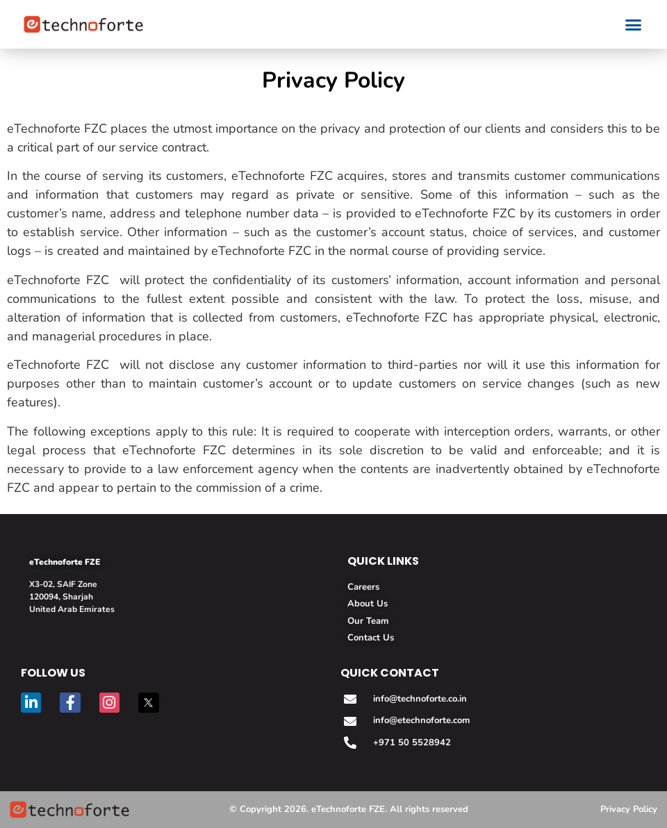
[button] (633, 24)
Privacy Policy (628, 809)
